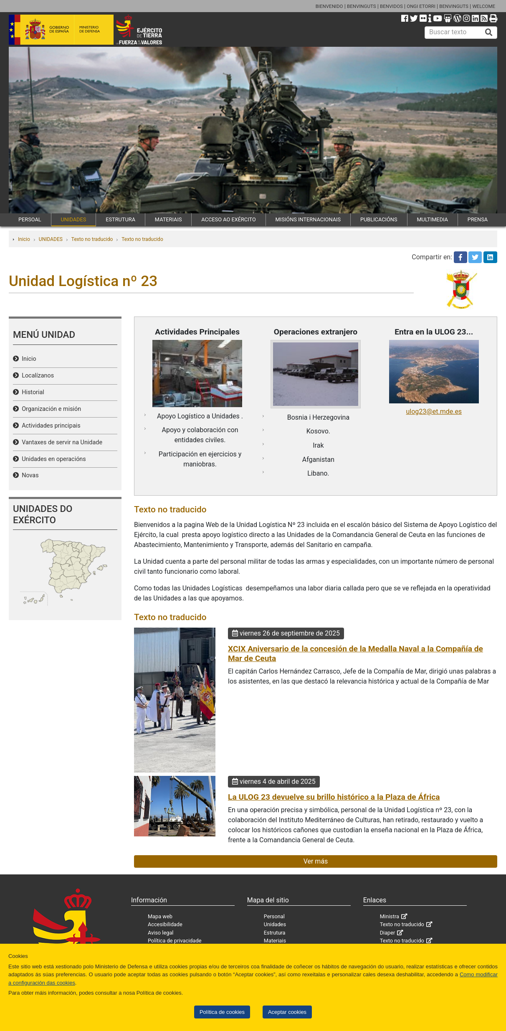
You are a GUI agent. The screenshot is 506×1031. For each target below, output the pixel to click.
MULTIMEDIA (432, 219)
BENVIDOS (391, 6)
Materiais (275, 940)
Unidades (275, 924)
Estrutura (275, 933)
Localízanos (36, 375)
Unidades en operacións (52, 459)
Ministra (389, 916)
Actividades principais (50, 425)
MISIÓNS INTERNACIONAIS (308, 219)
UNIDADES (73, 219)
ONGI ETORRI (421, 6)
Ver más (316, 861)
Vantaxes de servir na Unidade (60, 442)
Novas (29, 475)
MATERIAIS (168, 219)
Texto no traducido (92, 239)
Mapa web (160, 916)
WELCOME (483, 6)
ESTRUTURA (120, 219)
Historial (31, 392)
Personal (274, 916)
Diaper (387, 933)
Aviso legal (161, 933)
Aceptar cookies (287, 1012)
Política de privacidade (175, 940)
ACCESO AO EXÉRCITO (228, 219)
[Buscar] (489, 32)
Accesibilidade (165, 924)
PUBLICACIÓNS (378, 219)
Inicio (24, 239)
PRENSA (478, 219)
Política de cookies (222, 1012)
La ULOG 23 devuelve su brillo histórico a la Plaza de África (334, 797)
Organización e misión (50, 409)
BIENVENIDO (329, 6)
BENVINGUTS (361, 6)
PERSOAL (29, 219)
